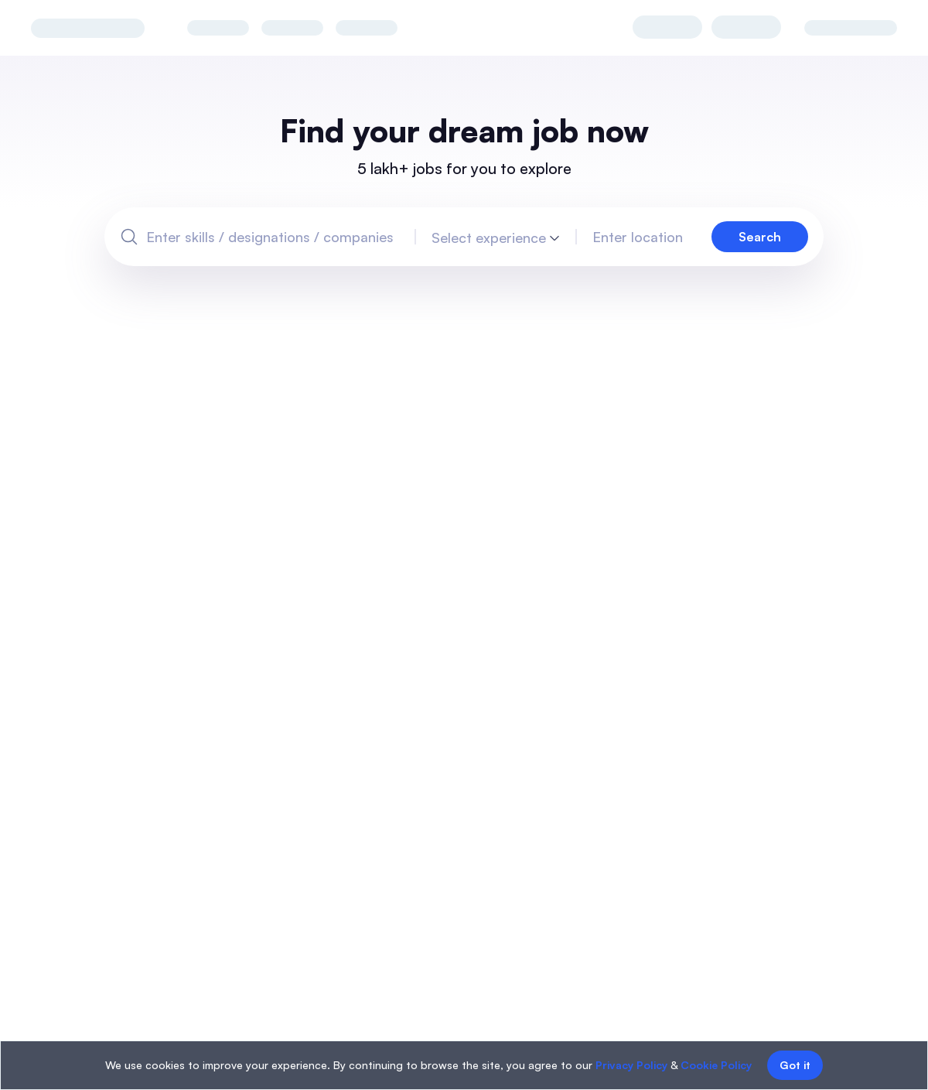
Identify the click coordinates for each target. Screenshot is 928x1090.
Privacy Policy (631, 1064)
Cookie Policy (716, 1064)
